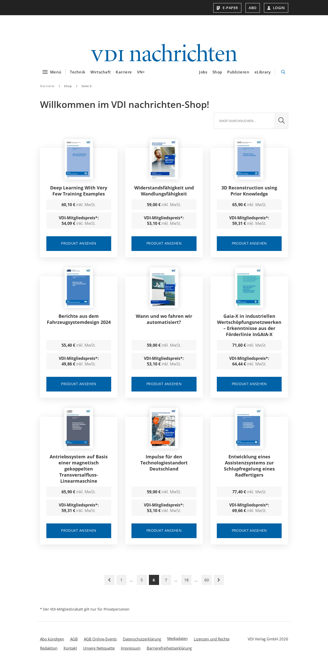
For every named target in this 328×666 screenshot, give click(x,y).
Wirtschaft (100, 72)
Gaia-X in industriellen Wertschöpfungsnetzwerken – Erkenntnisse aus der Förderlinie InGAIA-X (249, 326)
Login (276, 7)
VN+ (141, 72)
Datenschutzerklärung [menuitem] (142, 639)
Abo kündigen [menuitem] (52, 639)
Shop (217, 72)
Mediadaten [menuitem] (177, 639)
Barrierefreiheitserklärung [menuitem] (169, 648)
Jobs (203, 72)
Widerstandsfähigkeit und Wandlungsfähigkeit (164, 191)
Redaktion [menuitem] (48, 648)
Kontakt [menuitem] (70, 648)
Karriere (124, 72)
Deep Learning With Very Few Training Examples (78, 191)
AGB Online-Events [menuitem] (100, 639)
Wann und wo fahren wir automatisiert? (164, 320)
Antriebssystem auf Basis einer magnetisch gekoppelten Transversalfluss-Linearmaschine (79, 469)
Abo (253, 7)
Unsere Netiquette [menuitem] (99, 648)
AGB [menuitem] (74, 639)
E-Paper (227, 7)
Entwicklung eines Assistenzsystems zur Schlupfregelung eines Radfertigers (249, 466)
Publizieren (238, 72)
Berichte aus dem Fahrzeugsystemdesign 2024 (79, 320)
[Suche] (244, 121)
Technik (77, 72)
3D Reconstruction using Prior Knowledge (249, 191)
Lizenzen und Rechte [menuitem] (211, 639)
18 (186, 580)
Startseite (47, 87)
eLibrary (263, 72)
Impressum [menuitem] (131, 648)
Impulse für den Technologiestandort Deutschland (164, 463)
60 (206, 580)
